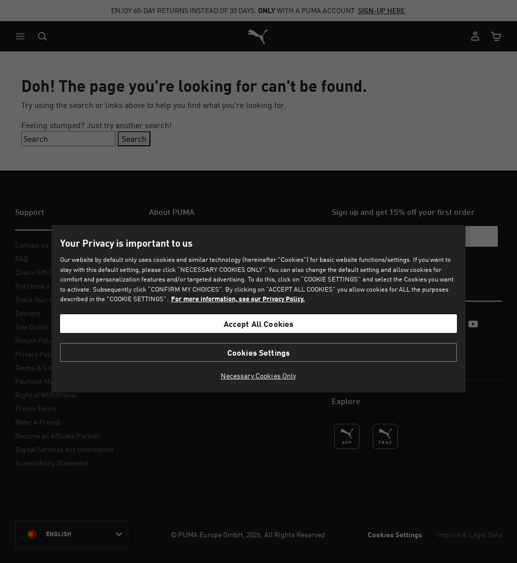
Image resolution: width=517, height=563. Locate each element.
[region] (258, 308)
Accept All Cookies (259, 323)
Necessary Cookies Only (258, 376)
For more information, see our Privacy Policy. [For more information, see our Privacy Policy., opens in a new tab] (238, 299)
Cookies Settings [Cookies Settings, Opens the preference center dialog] (258, 352)
